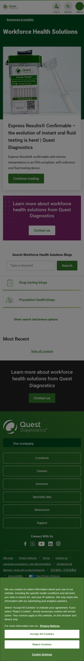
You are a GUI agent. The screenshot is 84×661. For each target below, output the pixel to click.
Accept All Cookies (42, 633)
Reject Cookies (41, 644)
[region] (42, 619)
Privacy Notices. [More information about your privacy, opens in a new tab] (50, 625)
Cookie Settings (42, 654)
